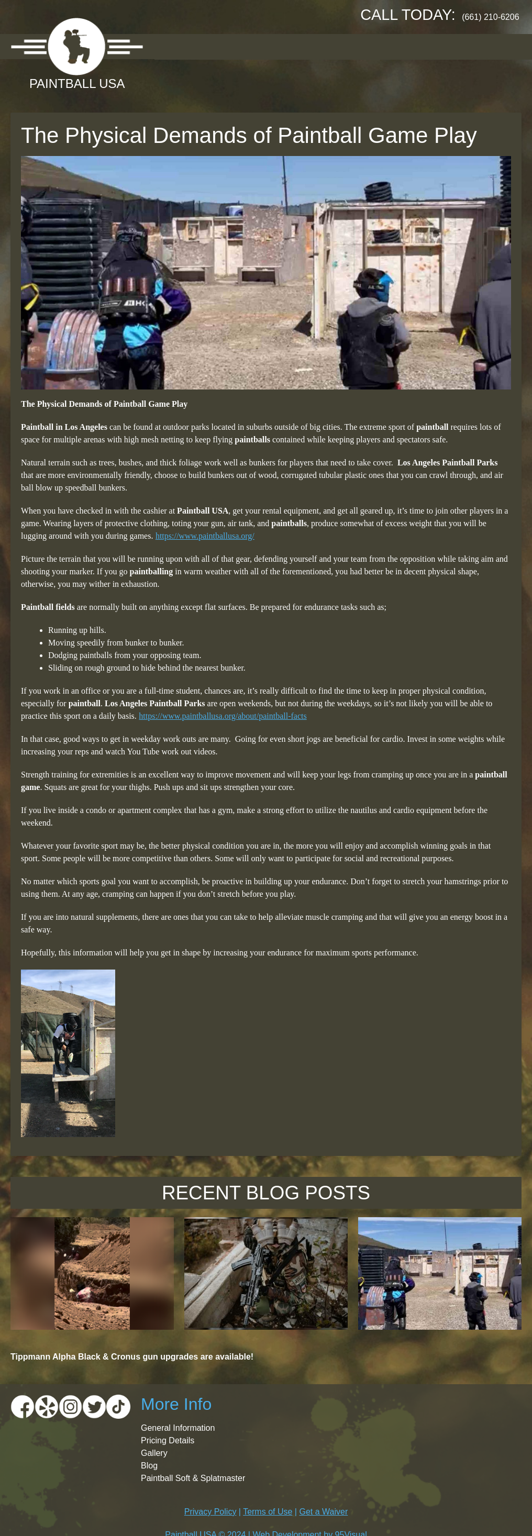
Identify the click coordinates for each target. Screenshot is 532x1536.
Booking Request (427, 46)
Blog (149, 1465)
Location (235, 46)
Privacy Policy (210, 1511)
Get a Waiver (323, 1511)
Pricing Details (167, 1440)
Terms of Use (267, 1511)
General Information (178, 1427)
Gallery (347, 46)
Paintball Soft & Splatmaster (193, 1478)
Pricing (293, 46)
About (179, 46)
